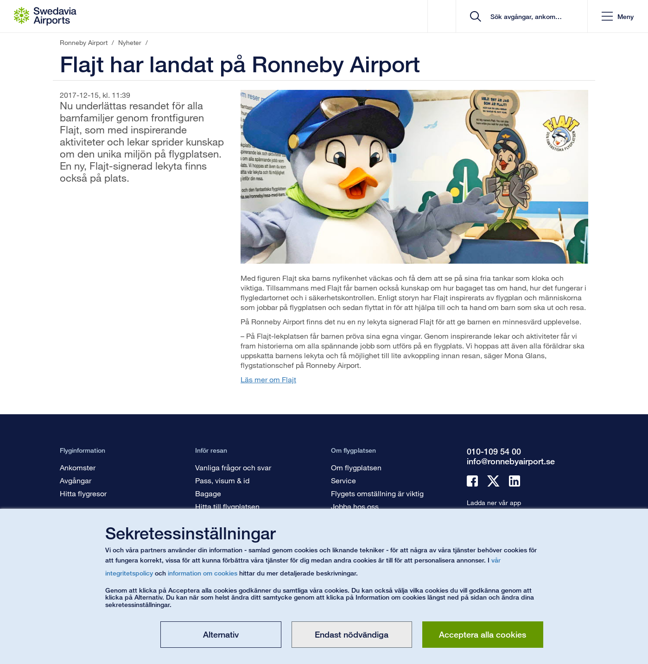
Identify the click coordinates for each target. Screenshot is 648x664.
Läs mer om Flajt (268, 379)
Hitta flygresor (83, 493)
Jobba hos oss (355, 506)
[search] (525, 16)
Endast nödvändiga (351, 634)
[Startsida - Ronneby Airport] (45, 16)
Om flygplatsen (356, 467)
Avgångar (75, 480)
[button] (618, 16)
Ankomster (77, 467)
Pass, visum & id (222, 480)
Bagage (208, 493)
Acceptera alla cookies (482, 634)
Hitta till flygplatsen (227, 506)
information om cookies (202, 573)
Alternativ (221, 634)
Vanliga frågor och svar (233, 467)
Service (343, 480)
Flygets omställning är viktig (377, 493)
